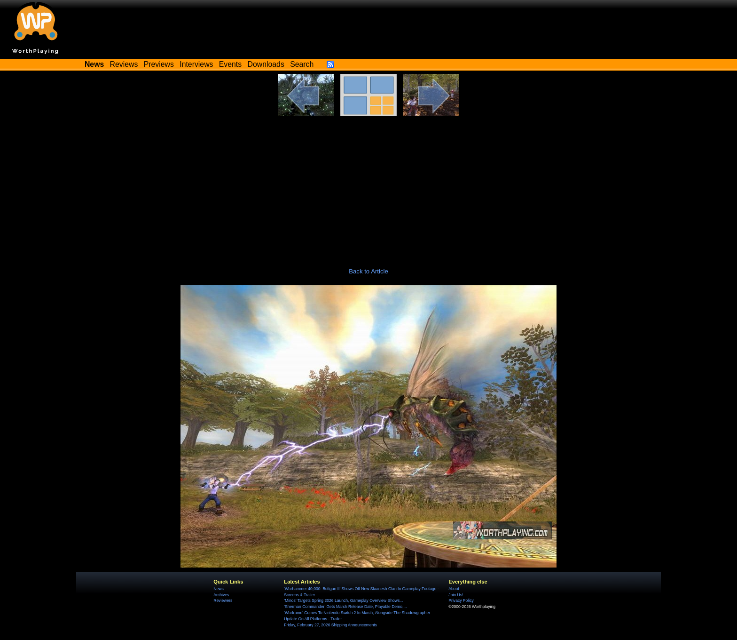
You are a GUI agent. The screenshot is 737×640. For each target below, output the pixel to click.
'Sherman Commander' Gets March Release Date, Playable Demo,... (345, 606)
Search (302, 64)
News (218, 588)
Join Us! (455, 594)
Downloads (266, 64)
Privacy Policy (460, 600)
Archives (221, 594)
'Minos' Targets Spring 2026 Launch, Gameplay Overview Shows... (343, 600)
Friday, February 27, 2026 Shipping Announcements (330, 625)
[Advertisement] (368, 187)
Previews (159, 64)
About (453, 588)
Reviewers (222, 600)
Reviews (124, 64)
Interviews (196, 64)
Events (230, 64)
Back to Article (368, 271)
